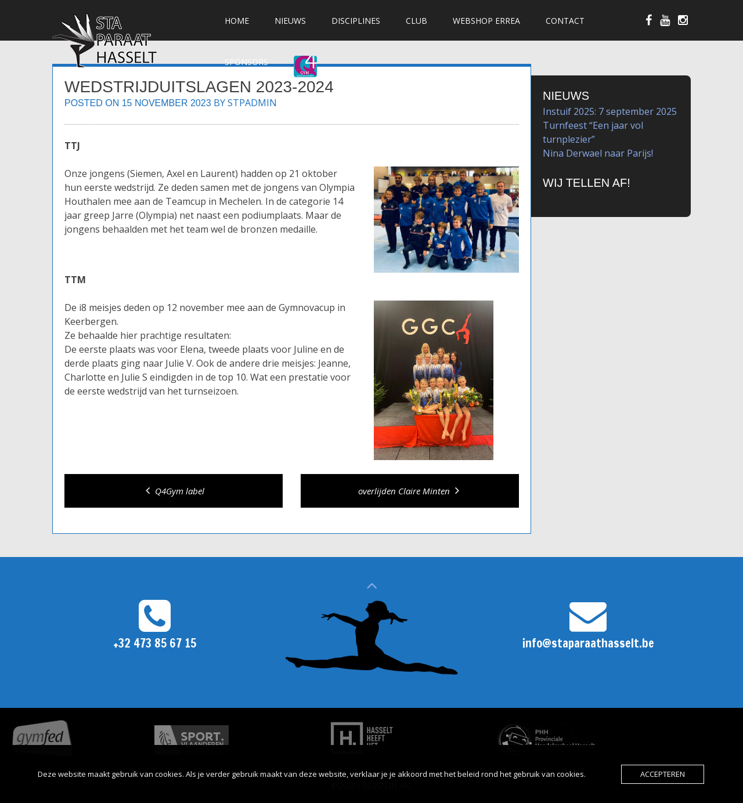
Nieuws (290, 20)
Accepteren (662, 774)
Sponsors (246, 61)
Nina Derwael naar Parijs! (598, 153)
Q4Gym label (173, 491)
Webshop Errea (486, 20)
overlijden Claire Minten (410, 491)
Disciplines (355, 20)
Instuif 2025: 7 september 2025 (610, 111)
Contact (565, 20)
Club (416, 20)
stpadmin (252, 102)
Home (237, 20)
